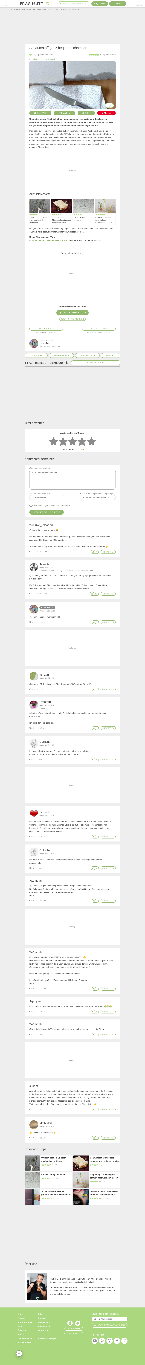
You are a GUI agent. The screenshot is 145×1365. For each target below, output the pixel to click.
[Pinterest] (102, 1341)
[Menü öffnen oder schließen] (6, 3)
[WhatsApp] (124, 1341)
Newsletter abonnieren (109, 1325)
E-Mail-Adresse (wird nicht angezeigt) (97, 493)
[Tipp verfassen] (117, 3)
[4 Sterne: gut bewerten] (82, 442)
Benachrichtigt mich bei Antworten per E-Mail (54, 505)
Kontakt (42, 1318)
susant (33, 1086)
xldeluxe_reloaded (41, 525)
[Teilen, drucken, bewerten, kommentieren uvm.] (19, 1353)
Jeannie (44, 564)
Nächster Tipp (99, 329)
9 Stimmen (80, 449)
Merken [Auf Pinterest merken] (106, 113)
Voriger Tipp (46, 329)
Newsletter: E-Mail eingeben (105, 1314)
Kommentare (95, 363)
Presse (20, 1334)
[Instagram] (109, 1341)
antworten (108, 552)
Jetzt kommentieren (72, 319)
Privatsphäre (44, 1326)
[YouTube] (95, 1341)
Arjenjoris (35, 1001)
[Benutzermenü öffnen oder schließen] (139, 3)
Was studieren (24, 1343)
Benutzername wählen (39, 493)
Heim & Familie (50, 59)
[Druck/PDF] (36, 355)
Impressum (43, 1330)
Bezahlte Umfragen (47, 1339)
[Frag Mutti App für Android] (77, 1324)
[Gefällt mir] (93, 552)
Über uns (21, 1330)
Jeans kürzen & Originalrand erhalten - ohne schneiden (104, 1193)
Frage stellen (99, 3)
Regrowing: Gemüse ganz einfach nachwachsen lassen (103, 220)
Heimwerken (37, 59)
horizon (44, 674)
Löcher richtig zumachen (79, 218)
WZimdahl (35, 880)
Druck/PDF (40, 113)
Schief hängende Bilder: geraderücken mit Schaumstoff (56, 1193)
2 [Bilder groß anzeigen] (109, 105)
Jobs (19, 1326)
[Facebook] (117, 1341)
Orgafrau (45, 701)
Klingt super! (72, 312)
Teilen (86, 113)
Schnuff (44, 812)
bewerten (102, 55)
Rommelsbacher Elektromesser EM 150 (48, 240)
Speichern (64, 113)
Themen (21, 1318)
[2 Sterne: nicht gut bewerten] (63, 442)
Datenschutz (44, 1322)
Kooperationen (24, 1339)
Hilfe (40, 1314)
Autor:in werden (25, 1322)
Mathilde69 (46, 1123)
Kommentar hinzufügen (72, 478)
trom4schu (47, 607)
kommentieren (41, 55)
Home (20, 1314)
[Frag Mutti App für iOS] (70, 1324)
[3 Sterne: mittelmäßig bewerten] (72, 442)
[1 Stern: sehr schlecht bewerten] (53, 442)
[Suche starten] (60, 4)
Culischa (44, 741)
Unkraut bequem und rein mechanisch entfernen (38, 220)
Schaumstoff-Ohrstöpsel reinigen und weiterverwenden (61, 220)
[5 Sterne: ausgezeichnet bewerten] (91, 442)
